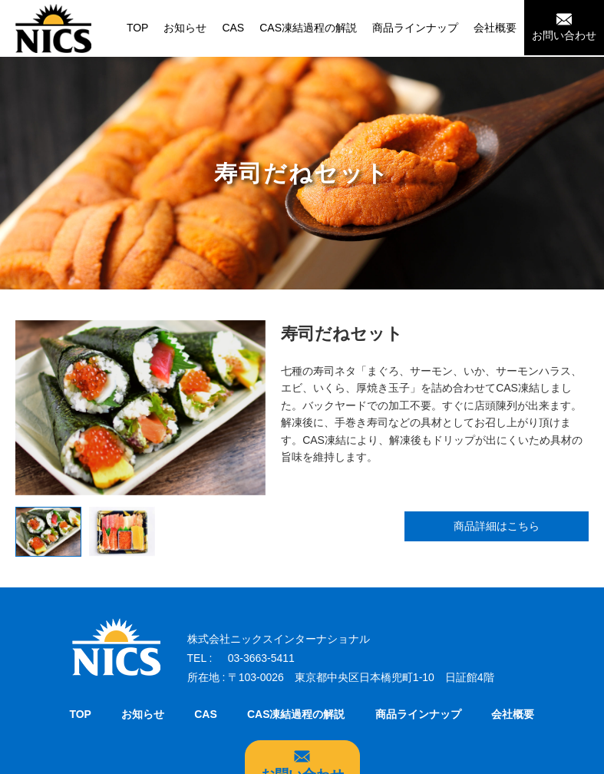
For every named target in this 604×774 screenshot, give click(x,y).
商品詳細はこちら (497, 527)
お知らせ (184, 28)
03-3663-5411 (261, 659)
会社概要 (495, 28)
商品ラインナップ (415, 28)
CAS (233, 28)
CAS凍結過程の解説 (308, 28)
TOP (138, 28)
